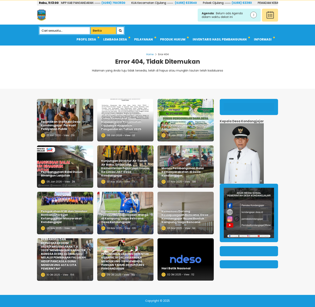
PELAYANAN (143, 39)
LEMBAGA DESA (115, 39)
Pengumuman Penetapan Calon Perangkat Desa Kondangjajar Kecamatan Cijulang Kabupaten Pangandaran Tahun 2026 (121, 122)
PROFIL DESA (86, 39)
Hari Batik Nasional (176, 268)
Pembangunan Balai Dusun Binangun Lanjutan (62, 173)
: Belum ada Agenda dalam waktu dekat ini (222, 15)
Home (149, 54)
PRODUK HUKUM (172, 39)
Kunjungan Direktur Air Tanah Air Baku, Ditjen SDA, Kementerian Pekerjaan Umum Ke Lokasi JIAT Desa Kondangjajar (125, 168)
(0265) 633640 (216, 3)
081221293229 (75, 3)
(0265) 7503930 (144, 3)
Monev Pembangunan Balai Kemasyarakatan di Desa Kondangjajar (183, 171)
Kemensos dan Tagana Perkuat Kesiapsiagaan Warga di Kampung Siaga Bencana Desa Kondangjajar (124, 216)
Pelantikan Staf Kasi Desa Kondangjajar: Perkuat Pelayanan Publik (60, 125)
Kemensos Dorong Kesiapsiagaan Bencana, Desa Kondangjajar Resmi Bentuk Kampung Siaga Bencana (185, 216)
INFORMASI (263, 39)
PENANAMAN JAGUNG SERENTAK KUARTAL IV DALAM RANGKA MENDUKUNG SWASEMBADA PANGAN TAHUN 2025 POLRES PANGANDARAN (125, 261)
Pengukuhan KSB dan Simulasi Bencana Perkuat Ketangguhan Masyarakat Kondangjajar (64, 216)
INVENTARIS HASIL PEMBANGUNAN (220, 39)
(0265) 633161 (272, 3)
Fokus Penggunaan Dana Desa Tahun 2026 (185, 127)
